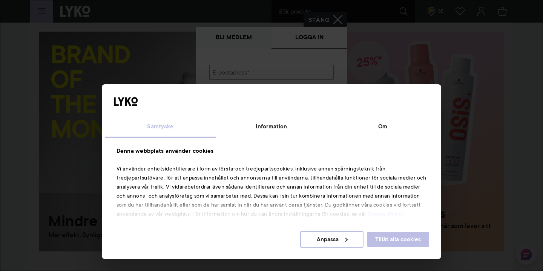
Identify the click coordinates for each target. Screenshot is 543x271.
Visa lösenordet (314, 111)
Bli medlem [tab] (234, 37)
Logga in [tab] (309, 37)
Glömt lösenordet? (234, 125)
